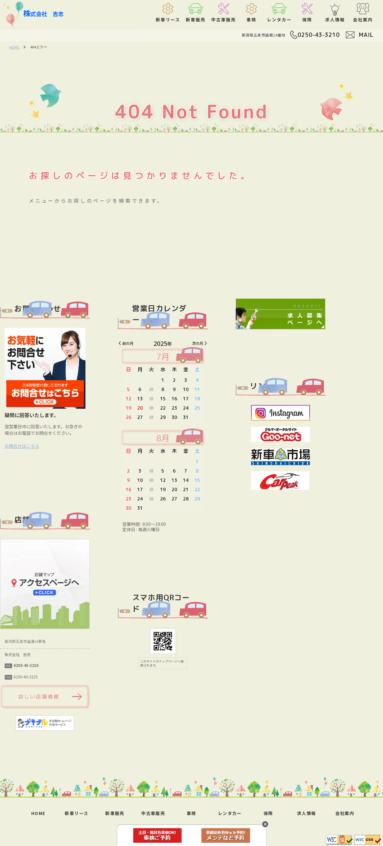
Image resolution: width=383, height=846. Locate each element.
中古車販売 (153, 813)
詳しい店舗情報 (67, 696)
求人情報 (306, 813)
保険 (268, 813)
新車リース (76, 813)
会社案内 (345, 813)
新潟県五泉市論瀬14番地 (263, 34)
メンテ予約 (226, 835)
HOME (14, 47)
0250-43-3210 (319, 35)
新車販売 (114, 813)
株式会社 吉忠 (43, 13)
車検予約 (158, 835)
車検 (191, 813)
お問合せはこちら (50, 446)
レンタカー (230, 813)
